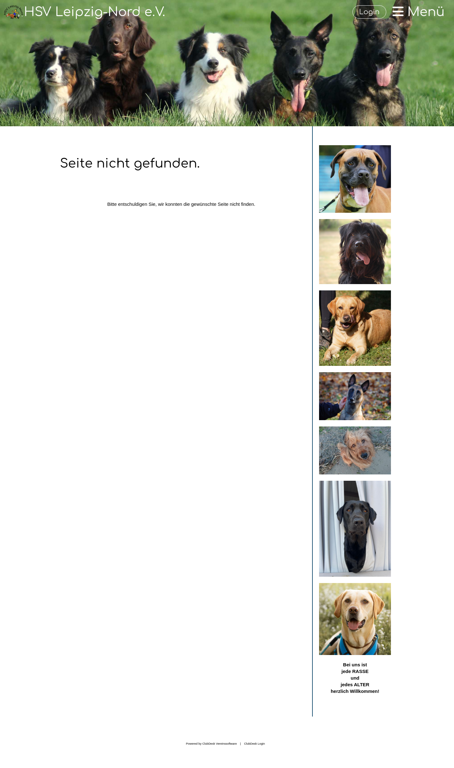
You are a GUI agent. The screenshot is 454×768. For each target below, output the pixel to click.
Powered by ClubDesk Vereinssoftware (211, 743)
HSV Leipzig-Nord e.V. (94, 12)
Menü (419, 12)
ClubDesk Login (254, 743)
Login (369, 12)
